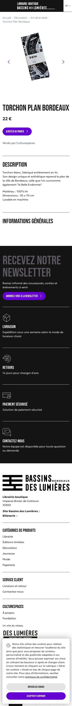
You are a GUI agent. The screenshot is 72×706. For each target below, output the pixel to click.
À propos (8, 612)
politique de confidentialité (41, 676)
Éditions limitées (13, 542)
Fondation (9, 618)
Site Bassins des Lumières (21, 511)
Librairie (8, 536)
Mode (6, 559)
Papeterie (9, 565)
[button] (67, 6)
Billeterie (10, 515)
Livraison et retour (14, 586)
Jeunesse (9, 553)
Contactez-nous (13, 591)
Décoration (10, 548)
